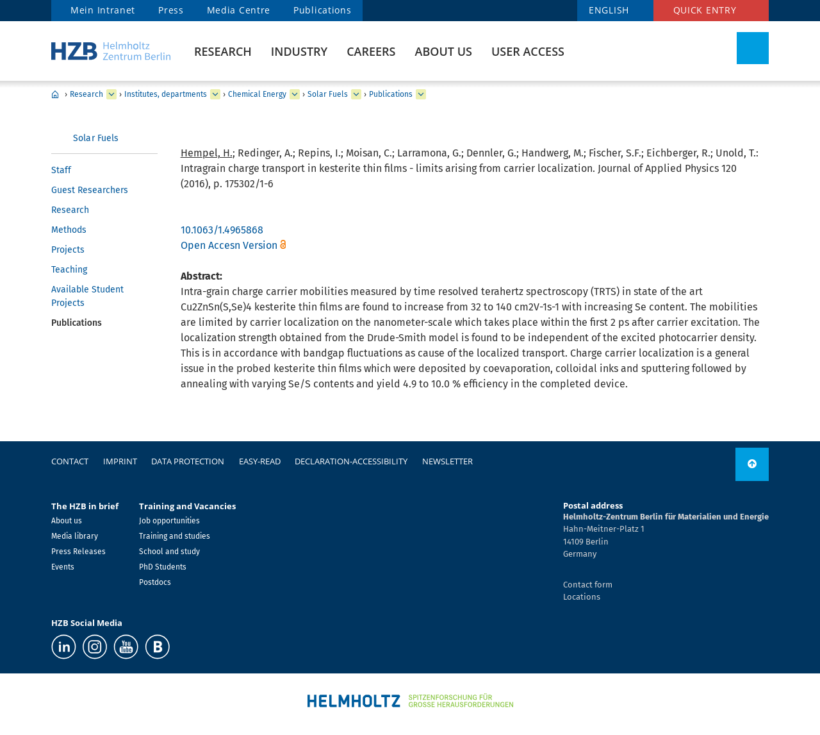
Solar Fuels (328, 94)
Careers (371, 51)
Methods (68, 229)
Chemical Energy (257, 94)
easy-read (260, 461)
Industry (299, 51)
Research (223, 51)
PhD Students (162, 566)
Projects (68, 249)
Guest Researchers (89, 190)
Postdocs (155, 582)
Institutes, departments (165, 94)
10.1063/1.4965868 (222, 230)
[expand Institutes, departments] (215, 94)
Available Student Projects (87, 296)
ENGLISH (609, 10)
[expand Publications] (421, 94)
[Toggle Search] (753, 48)
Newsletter (447, 461)
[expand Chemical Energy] (295, 94)
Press (171, 10)
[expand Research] (111, 94)
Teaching (69, 269)
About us (443, 51)
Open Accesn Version (229, 245)
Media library (74, 536)
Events (62, 566)
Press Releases (78, 551)
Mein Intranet (102, 10)
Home (55, 94)
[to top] (752, 464)
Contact (69, 461)
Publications (322, 10)
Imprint (120, 461)
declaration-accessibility (351, 461)
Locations (581, 597)
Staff (61, 170)
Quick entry (705, 10)
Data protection (187, 461)
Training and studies (174, 536)
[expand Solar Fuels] (356, 94)
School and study (169, 551)
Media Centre (238, 10)
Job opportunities (169, 520)
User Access (527, 51)
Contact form (587, 584)
